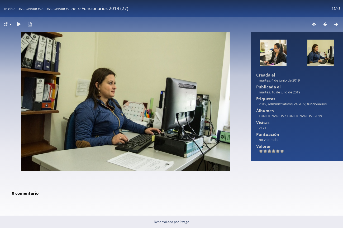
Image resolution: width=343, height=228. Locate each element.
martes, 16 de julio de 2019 (279, 92)
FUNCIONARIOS (28, 8)
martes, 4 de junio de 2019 (279, 80)
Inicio (8, 8)
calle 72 (300, 104)
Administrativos (280, 104)
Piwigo (184, 222)
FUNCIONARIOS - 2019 (61, 8)
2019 (262, 104)
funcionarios (317, 104)
